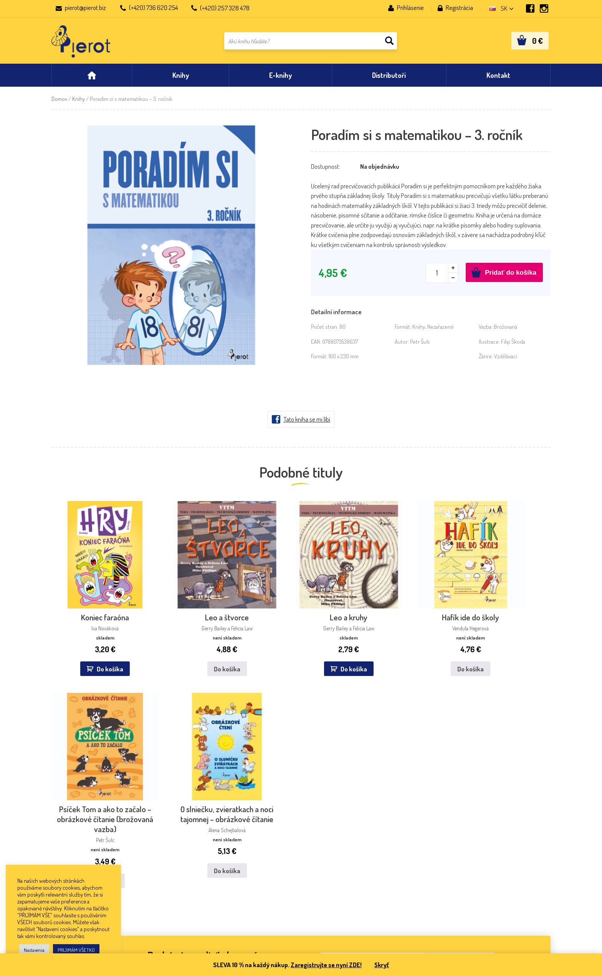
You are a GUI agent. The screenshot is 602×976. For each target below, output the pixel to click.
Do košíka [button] (90, 633)
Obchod (61, 863)
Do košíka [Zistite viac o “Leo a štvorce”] (171, 633)
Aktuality (62, 853)
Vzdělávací (505, 360)
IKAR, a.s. (163, 832)
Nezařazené (440, 330)
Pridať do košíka (510, 276)
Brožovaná (505, 330)
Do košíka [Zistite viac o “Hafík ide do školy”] (344, 633)
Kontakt (61, 832)
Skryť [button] (382, 965)
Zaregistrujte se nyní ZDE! (325, 965)
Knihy (78, 102)
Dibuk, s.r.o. (268, 832)
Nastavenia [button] (34, 950)
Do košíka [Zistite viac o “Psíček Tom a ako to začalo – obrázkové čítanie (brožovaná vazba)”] (430, 663)
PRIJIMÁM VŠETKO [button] (76, 950)
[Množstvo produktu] (442, 276)
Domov (59, 102)
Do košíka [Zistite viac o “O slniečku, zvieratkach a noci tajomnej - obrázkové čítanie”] (517, 663)
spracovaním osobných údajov (435, 756)
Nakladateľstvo (70, 842)
